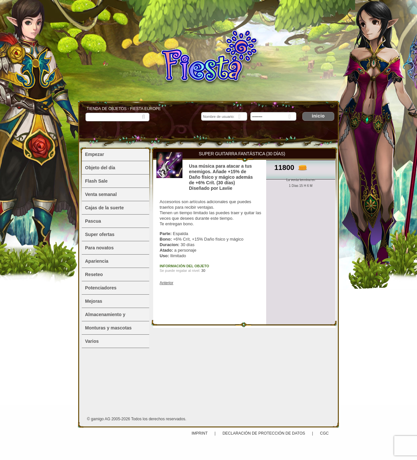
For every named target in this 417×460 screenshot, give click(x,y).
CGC (324, 433)
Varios (92, 341)
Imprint (200, 433)
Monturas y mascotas (108, 327)
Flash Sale (96, 181)
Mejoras (93, 301)
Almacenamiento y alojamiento (105, 316)
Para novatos (99, 247)
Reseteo (94, 274)
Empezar (94, 154)
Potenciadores (100, 287)
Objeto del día (100, 167)
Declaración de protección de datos (264, 433)
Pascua (93, 221)
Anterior (166, 283)
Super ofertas (99, 234)
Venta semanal (101, 194)
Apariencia (96, 261)
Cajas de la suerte (104, 207)
